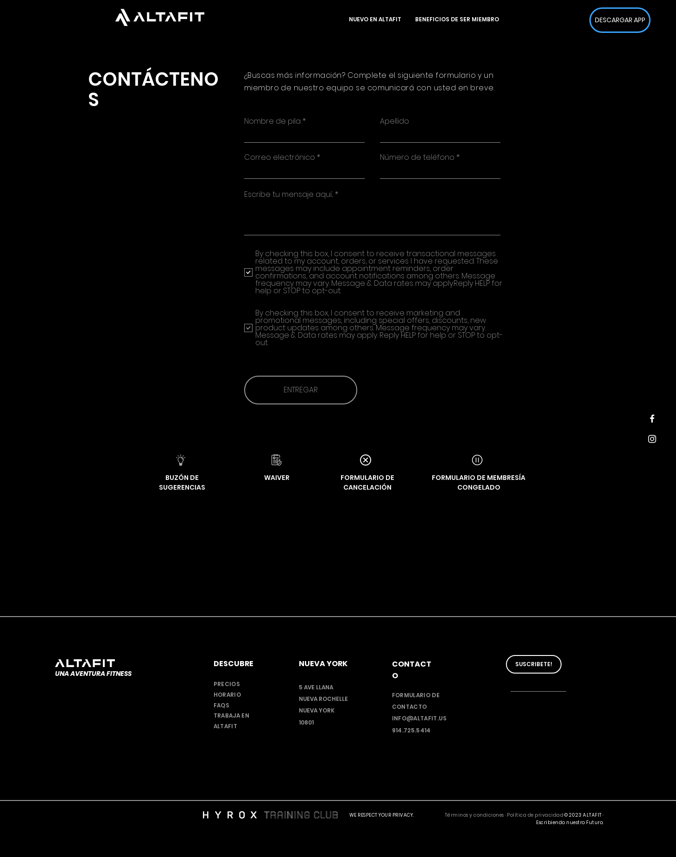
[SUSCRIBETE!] (534, 664)
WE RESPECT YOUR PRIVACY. (381, 815)
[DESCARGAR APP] (620, 20)
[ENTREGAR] (300, 390)
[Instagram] (652, 439)
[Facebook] (652, 418)
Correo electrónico (279, 157)
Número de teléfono (417, 157)
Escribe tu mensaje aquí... (288, 194)
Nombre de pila (272, 121)
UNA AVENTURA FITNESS (93, 673)
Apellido (394, 121)
